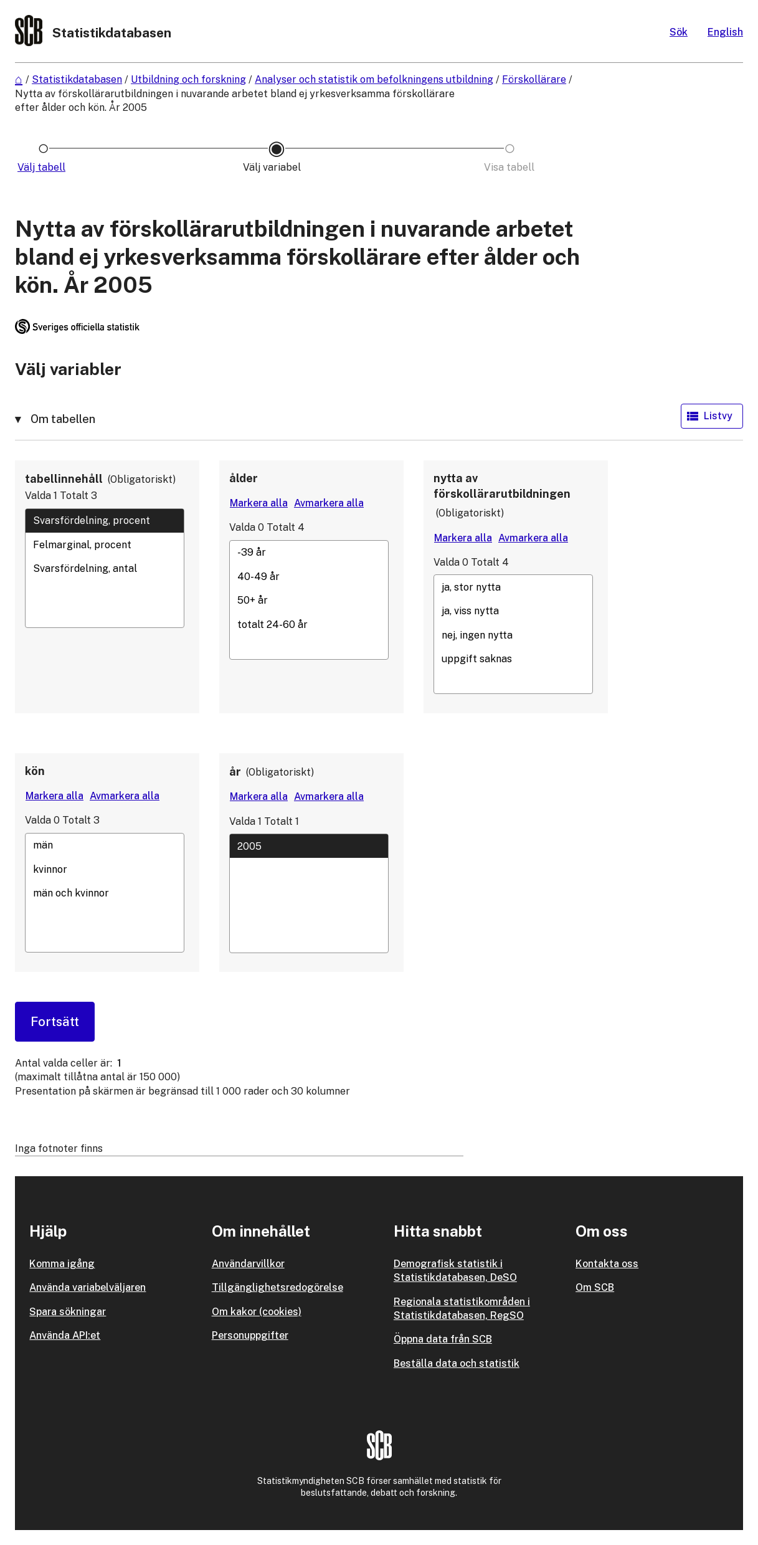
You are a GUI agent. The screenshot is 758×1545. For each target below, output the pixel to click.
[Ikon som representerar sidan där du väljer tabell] (43, 168)
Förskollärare (534, 79)
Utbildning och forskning (188, 79)
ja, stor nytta (513, 587)
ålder (243, 478)
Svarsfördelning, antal (105, 568)
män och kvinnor (105, 893)
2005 (309, 846)
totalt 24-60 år (309, 624)
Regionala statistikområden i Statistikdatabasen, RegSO (462, 1308)
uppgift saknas (513, 659)
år (235, 771)
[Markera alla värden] (258, 503)
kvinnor (105, 869)
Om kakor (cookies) (256, 1312)
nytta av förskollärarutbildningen (502, 486)
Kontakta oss (607, 1264)
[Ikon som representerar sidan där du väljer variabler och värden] (276, 168)
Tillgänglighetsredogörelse (277, 1287)
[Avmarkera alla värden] (328, 503)
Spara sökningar (67, 1312)
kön (35, 770)
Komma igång (62, 1264)
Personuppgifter (250, 1335)
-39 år (309, 552)
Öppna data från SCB (443, 1339)
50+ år (309, 600)
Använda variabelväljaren (87, 1287)
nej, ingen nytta (513, 635)
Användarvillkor (248, 1264)
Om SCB (595, 1287)
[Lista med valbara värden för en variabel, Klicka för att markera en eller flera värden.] (104, 568)
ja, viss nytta (513, 611)
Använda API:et (64, 1335)
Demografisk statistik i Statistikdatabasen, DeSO (455, 1270)
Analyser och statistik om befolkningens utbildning (374, 79)
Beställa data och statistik (456, 1363)
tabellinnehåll (64, 478)
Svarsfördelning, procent (105, 521)
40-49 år (309, 576)
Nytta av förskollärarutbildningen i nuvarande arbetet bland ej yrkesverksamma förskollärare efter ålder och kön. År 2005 (235, 100)
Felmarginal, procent (105, 544)
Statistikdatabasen (77, 79)
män (105, 845)
